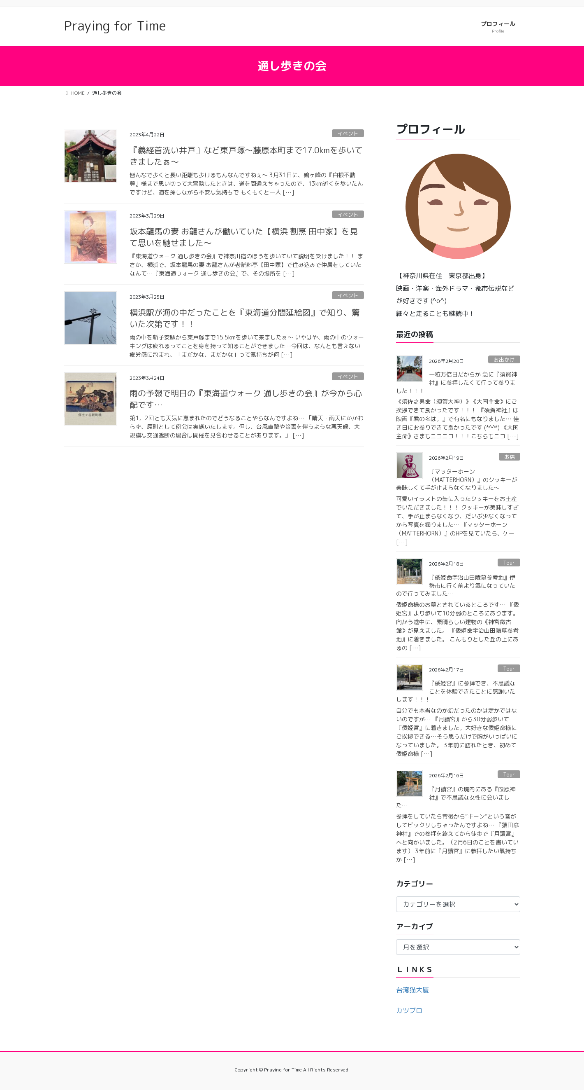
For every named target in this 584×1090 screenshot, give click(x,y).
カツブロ (409, 1010)
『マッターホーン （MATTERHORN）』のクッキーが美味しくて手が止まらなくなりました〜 (456, 479)
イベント (348, 133)
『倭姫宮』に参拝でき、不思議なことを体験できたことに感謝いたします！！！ (455, 691)
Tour (509, 562)
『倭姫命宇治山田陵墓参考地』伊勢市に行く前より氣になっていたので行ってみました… (455, 585)
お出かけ (504, 359)
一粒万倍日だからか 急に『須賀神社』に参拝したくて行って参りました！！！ (456, 382)
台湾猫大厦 (412, 989)
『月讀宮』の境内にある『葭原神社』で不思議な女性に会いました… (455, 797)
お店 (509, 457)
